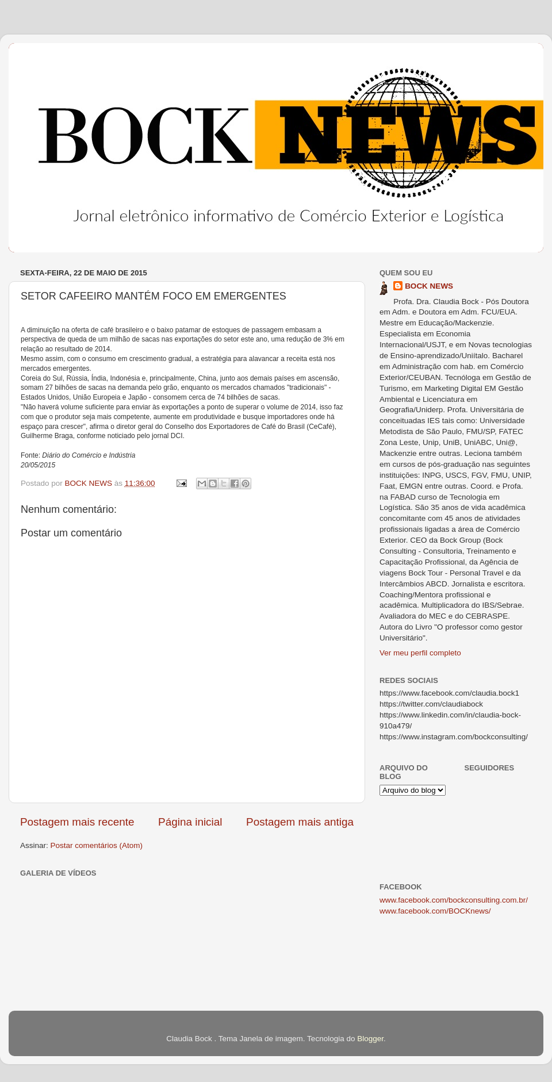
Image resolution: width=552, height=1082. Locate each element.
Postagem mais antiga (300, 822)
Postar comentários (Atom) (97, 845)
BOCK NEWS (429, 286)
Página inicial (190, 822)
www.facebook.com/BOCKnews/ (435, 911)
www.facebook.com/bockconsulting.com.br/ (453, 900)
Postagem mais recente (77, 822)
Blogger (370, 1038)
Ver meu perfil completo (420, 653)
